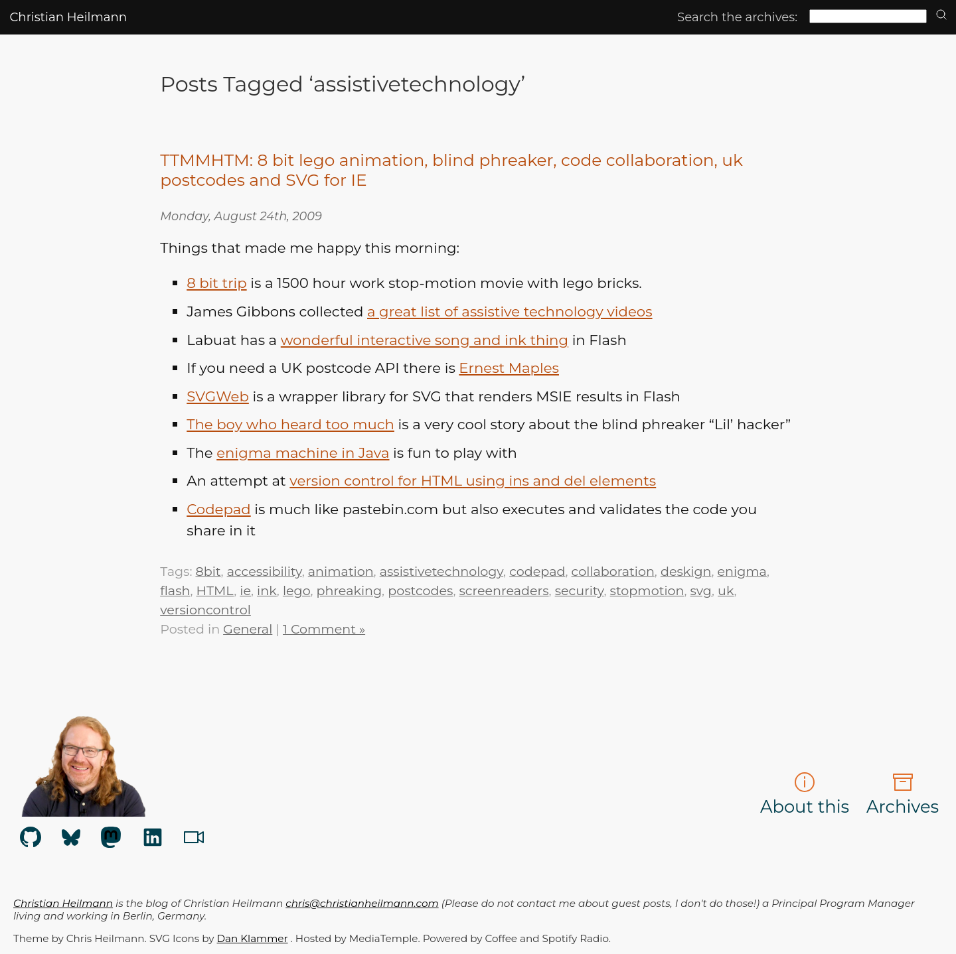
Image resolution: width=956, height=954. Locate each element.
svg (701, 590)
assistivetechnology (441, 571)
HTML (215, 590)
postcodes (420, 590)
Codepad (219, 508)
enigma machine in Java (302, 452)
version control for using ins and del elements (472, 480)
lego (297, 590)
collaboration (613, 571)
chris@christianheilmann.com (361, 903)
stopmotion (647, 590)
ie (245, 590)
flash (175, 590)
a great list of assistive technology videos (510, 311)
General (247, 629)
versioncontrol (205, 610)
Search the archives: (737, 17)
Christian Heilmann (68, 17)
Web (218, 396)
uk (726, 590)
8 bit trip (216, 282)
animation (341, 571)
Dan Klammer (252, 938)
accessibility (264, 571)
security (579, 590)
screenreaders (503, 590)
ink (267, 590)
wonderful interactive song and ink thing (424, 339)
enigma (742, 571)
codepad (537, 571)
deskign (686, 571)
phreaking (349, 590)
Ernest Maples (509, 367)
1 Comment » (324, 629)
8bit (207, 571)
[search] (941, 15)
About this (804, 794)
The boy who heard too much (290, 424)
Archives (902, 794)
